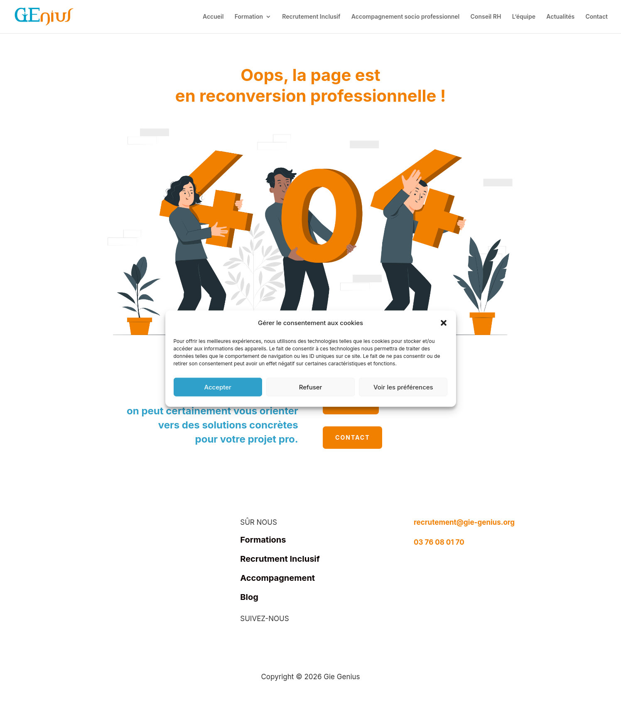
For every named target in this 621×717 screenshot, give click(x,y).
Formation (249, 17)
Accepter (217, 387)
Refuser (310, 387)
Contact (596, 17)
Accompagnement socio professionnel (405, 17)
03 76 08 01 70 (439, 542)
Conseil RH (486, 17)
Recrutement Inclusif (311, 17)
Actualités (560, 17)
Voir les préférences (403, 387)
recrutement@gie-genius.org (464, 522)
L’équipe (523, 17)
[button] (443, 323)
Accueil (213, 17)
